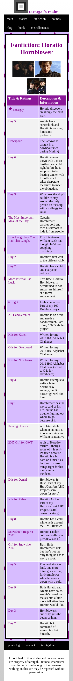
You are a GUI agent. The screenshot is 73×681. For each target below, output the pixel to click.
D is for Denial (17, 479)
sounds (56, 18)
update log (13, 645)
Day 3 (12, 194)
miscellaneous (40, 27)
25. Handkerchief (19, 315)
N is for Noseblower (21, 360)
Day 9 (12, 587)
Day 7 (12, 266)
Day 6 (12, 157)
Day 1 (12, 403)
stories (23, 18)
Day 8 (12, 519)
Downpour (15, 141)
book (21, 27)
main (10, 18)
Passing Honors (18, 426)
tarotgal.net (48, 645)
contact (30, 645)
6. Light (13, 302)
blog (9, 27)
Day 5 (12, 121)
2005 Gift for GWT (20, 442)
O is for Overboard (20, 347)
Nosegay (18, 109)
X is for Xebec (17, 499)
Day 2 (12, 257)
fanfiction (40, 18)
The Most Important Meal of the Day (20, 219)
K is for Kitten (17, 334)
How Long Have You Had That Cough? (21, 239)
